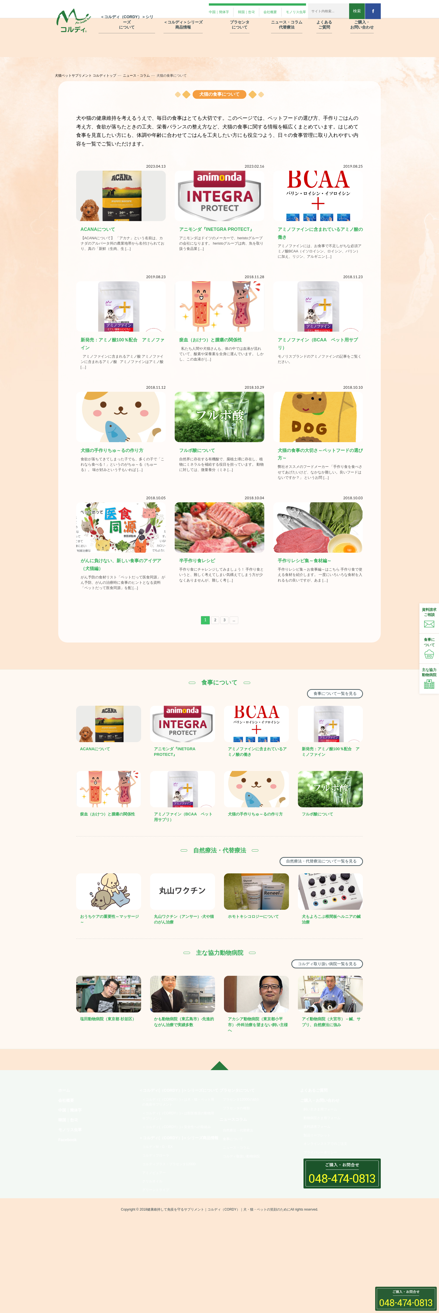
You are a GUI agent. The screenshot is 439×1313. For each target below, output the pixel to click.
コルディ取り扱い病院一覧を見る (322, 999)
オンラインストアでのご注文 (329, 1192)
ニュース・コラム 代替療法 (287, 19)
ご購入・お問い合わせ (322, 1142)
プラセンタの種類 (239, 1151)
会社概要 (67, 1142)
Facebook (68, 1187)
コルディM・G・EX (160, 1215)
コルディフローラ (158, 1224)
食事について (235, 1186)
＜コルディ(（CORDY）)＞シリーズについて (177, 1135)
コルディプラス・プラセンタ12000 (174, 1234)
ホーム (65, 1131)
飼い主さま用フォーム (323, 1153)
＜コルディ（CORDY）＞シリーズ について (127, 16)
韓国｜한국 (69, 1165)
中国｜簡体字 (71, 1154)
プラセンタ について (239, 19)
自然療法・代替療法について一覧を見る (315, 895)
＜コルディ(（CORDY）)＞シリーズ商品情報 (177, 1201)
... (235, 653)
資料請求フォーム (319, 1172)
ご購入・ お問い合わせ (362, 19)
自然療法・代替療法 (241, 1176)
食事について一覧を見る (331, 727)
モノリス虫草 (71, 1176)
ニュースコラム (235, 1164)
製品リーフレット (319, 1182)
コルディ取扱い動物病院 (245, 1206)
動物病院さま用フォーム (325, 1162)
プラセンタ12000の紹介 (244, 1142)
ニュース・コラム (142, 76)
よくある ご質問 (324, 19)
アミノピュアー (156, 1244)
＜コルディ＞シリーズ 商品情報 (183, 19)
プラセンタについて (240, 1131)
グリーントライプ (158, 1264)
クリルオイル (154, 1254)
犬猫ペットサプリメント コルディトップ (91, 76)
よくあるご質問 (315, 1131)
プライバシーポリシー (323, 1202)
